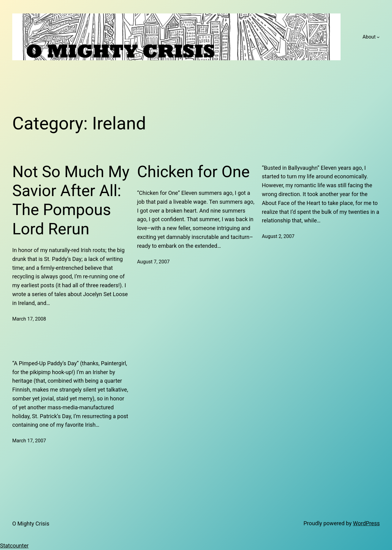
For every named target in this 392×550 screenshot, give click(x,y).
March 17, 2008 (29, 319)
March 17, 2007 (29, 441)
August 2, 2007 (278, 236)
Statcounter (14, 545)
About (369, 37)
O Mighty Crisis (30, 523)
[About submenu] (378, 37)
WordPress (366, 523)
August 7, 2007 (153, 262)
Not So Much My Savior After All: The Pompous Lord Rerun (71, 200)
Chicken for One (193, 171)
